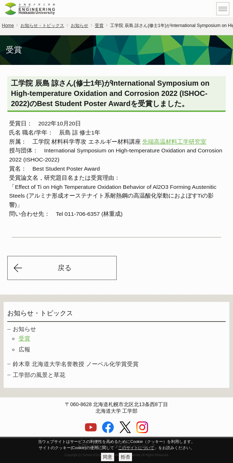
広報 (24, 351)
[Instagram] (142, 431)
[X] (125, 431)
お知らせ (79, 25)
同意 (107, 457)
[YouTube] (91, 431)
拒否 (125, 457)
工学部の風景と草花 (39, 377)
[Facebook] (108, 431)
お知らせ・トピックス (42, 25)
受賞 (99, 25)
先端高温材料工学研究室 (174, 143)
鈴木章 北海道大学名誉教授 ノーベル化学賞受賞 (76, 366)
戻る (64, 269)
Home (8, 25)
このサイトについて (136, 448)
